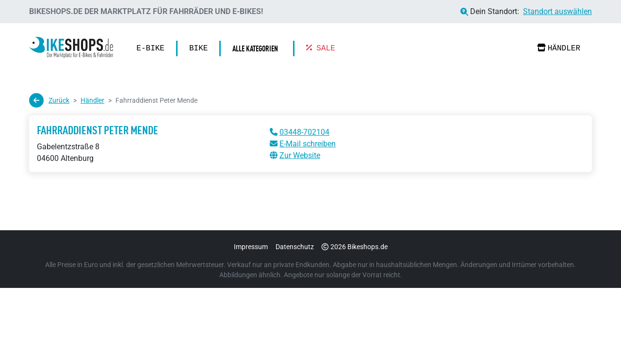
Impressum (251, 247)
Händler (558, 48)
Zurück (49, 100)
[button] (257, 48)
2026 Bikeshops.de (355, 247)
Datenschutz (295, 247)
